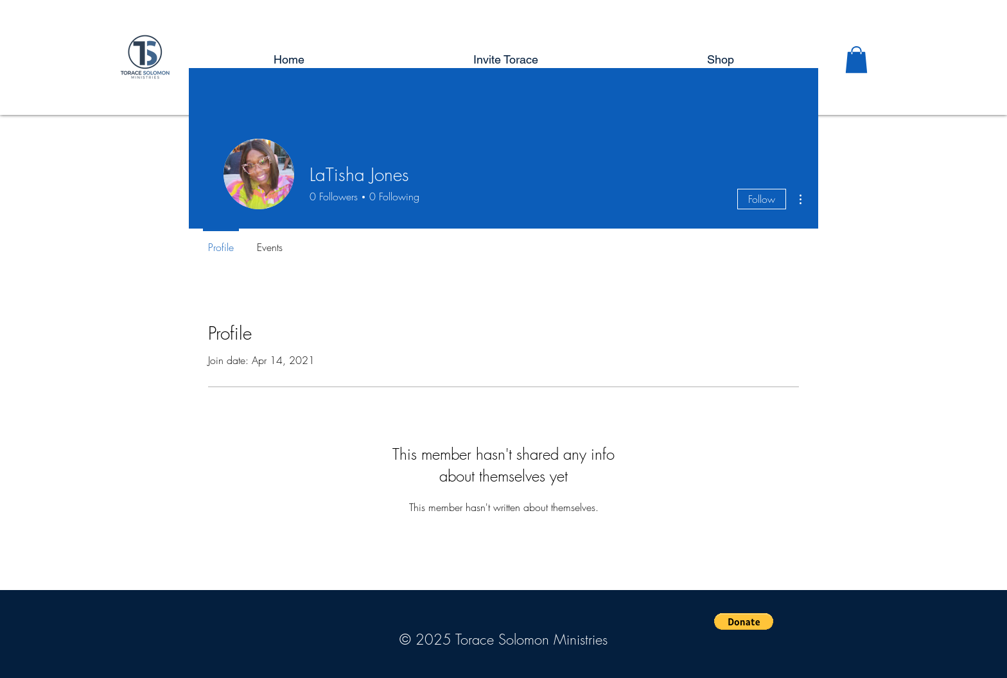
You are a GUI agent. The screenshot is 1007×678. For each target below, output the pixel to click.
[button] (856, 59)
